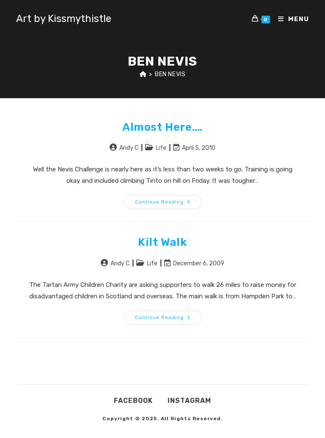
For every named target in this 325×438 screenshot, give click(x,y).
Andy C (128, 148)
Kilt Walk (162, 242)
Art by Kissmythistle (63, 19)
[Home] (143, 74)
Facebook (133, 401)
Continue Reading (168, 203)
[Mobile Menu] (290, 19)
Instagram (189, 401)
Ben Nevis (170, 74)
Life (161, 148)
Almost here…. (162, 127)
